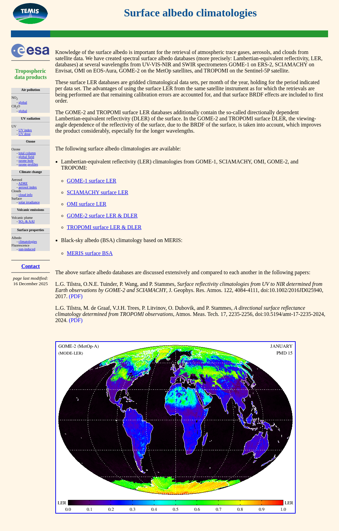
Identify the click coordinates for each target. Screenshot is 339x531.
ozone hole (25, 160)
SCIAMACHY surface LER (97, 192)
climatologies (27, 241)
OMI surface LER (87, 204)
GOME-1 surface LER (91, 181)
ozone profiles (28, 164)
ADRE (23, 183)
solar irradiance (29, 202)
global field (26, 157)
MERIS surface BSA (90, 253)
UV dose (24, 134)
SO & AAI (26, 221)
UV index (25, 130)
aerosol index (27, 187)
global (22, 102)
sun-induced (26, 249)
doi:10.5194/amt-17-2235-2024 (289, 314)
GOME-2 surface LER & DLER (102, 215)
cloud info (25, 195)
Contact (30, 266)
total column (27, 153)
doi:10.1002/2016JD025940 (291, 290)
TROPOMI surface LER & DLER (104, 227)
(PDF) (76, 296)
